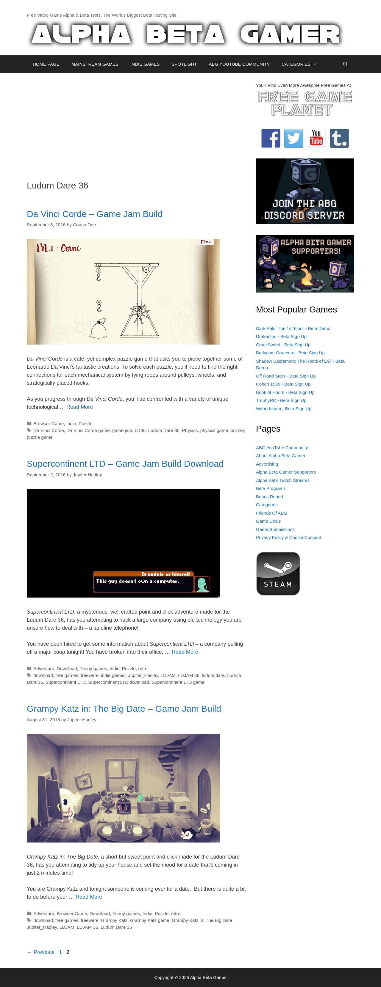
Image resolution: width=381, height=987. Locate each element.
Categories (267, 504)
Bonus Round (269, 496)
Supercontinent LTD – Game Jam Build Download (125, 464)
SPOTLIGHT (184, 64)
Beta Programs (271, 488)
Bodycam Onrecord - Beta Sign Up (290, 352)
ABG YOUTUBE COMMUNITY (239, 64)
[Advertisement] (137, 123)
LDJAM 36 (188, 675)
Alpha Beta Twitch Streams (283, 480)
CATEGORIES (302, 64)
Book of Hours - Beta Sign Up (285, 392)
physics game (214, 430)
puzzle (237, 430)
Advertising (267, 463)
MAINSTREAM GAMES (94, 64)
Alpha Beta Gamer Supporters (286, 471)
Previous (40, 952)
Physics (190, 430)
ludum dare (213, 675)
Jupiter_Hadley (143, 675)
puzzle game (40, 437)
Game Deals (268, 521)
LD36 (140, 430)
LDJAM (168, 675)
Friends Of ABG (271, 512)
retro (142, 668)
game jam (122, 430)
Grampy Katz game (149, 920)
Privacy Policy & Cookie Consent (288, 537)
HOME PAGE (46, 64)
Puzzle (85, 423)
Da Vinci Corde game (88, 430)
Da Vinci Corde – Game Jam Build (95, 214)
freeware (90, 675)
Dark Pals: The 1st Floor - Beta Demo (293, 328)
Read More (79, 407)
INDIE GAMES (145, 64)
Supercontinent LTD (66, 682)
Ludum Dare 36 (163, 430)
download (43, 675)
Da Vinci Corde (48, 430)
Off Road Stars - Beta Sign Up (286, 375)
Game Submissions (275, 529)
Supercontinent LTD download (118, 682)
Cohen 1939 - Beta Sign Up (283, 383)
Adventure (43, 668)
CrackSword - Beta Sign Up (283, 344)
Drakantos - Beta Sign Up (281, 336)
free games (66, 675)
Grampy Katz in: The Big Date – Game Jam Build (124, 708)
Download (67, 668)
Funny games (93, 668)
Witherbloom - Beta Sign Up (283, 408)
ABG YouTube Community (282, 447)
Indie (71, 423)
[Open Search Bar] (345, 64)
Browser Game (48, 423)
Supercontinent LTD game (178, 682)
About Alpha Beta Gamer (280, 455)
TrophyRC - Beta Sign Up (281, 400)
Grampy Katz (114, 920)
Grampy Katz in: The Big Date (202, 920)
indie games (113, 675)
